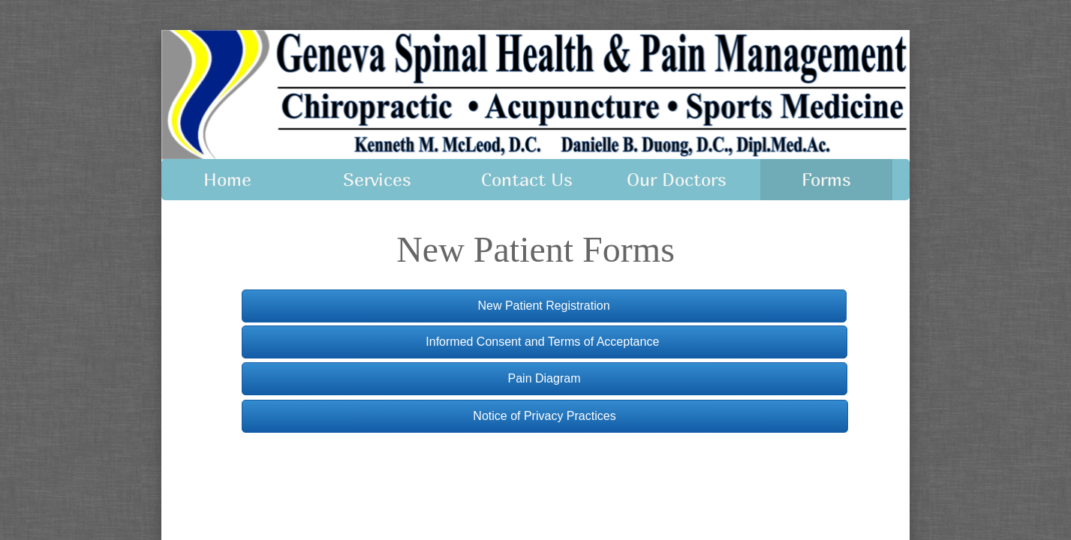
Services (377, 179)
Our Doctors (677, 179)
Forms (826, 179)
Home (227, 179)
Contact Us (527, 179)
